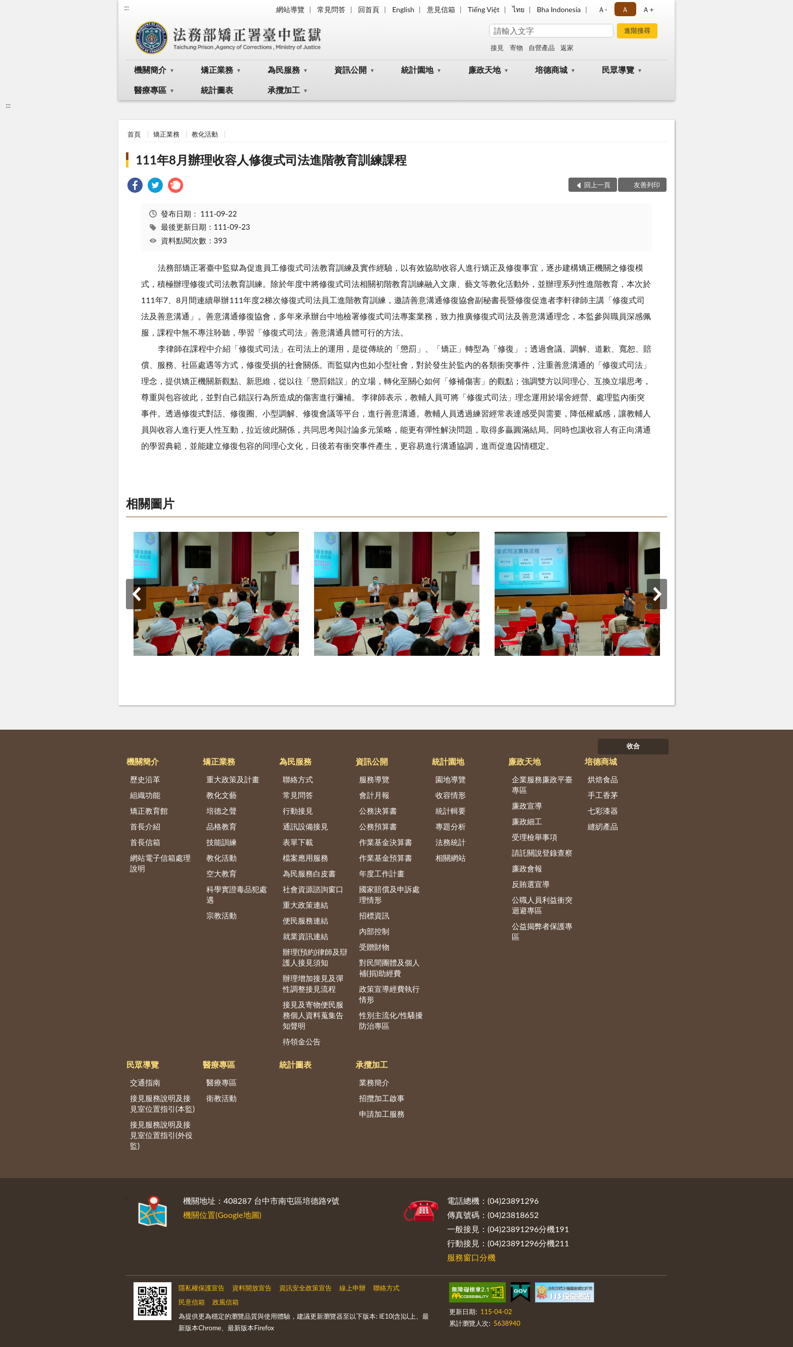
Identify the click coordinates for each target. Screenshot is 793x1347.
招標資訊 (374, 915)
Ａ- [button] (602, 9)
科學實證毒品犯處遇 (236, 894)
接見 (497, 48)
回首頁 (368, 9)
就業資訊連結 (305, 936)
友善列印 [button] (647, 185)
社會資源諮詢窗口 (313, 889)
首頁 (134, 134)
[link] (135, 186)
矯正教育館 (149, 810)
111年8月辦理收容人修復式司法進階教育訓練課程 (271, 159)
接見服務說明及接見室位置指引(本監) (162, 1103)
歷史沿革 (145, 779)
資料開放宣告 (252, 1288)
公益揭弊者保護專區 (542, 931)
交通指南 (145, 1082)
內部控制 (374, 931)
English (403, 9)
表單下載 (298, 842)
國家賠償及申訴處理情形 (389, 894)
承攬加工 (284, 90)
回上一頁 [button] (597, 185)
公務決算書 (378, 810)
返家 (567, 48)
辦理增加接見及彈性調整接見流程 (313, 983)
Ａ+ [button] (647, 9)
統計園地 (417, 69)
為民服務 (284, 69)
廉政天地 (484, 69)
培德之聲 (221, 810)
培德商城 (551, 69)
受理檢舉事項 (534, 836)
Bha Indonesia (559, 9)
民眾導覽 (618, 69)
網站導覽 (290, 9)
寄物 (516, 48)
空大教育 (221, 873)
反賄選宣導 (531, 884)
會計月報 (374, 794)
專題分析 (450, 826)
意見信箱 (441, 9)
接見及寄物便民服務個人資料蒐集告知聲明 (313, 1015)
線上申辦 (352, 1288)
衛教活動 (221, 1098)
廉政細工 (527, 821)
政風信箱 (225, 1302)
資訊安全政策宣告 (305, 1288)
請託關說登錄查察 (542, 852)
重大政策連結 (305, 904)
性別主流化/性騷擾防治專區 (391, 1020)
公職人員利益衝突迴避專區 (542, 905)
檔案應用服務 (305, 857)
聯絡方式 (298, 779)
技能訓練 (221, 842)
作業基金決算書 (385, 842)
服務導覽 (374, 779)
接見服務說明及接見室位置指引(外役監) (161, 1135)
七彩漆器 (603, 810)
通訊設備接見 (305, 826)
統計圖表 (217, 90)
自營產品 (541, 48)
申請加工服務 (382, 1113)
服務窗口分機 (471, 1257)
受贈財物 (374, 946)
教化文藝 (221, 794)
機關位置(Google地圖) (222, 1214)
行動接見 (298, 810)
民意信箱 (192, 1302)
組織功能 (145, 794)
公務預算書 (378, 826)
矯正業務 (217, 69)
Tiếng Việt (484, 9)
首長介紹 (145, 826)
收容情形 (450, 794)
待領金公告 (302, 1041)
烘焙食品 (603, 779)
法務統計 (450, 842)
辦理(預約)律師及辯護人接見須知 (315, 957)
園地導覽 (450, 779)
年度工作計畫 (382, 873)
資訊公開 (350, 69)
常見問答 (331, 9)
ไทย (518, 9)
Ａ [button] (625, 9)
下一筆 (657, 594)
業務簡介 (374, 1082)
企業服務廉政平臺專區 (542, 784)
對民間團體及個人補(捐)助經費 (389, 968)
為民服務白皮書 (309, 873)
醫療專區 (150, 90)
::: (126, 8)
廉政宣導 (527, 805)
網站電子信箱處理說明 (160, 863)
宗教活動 (221, 915)
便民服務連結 (305, 920)
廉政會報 (527, 868)
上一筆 (136, 594)
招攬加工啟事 (382, 1098)
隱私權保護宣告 (202, 1288)
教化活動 (205, 134)
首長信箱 (145, 842)
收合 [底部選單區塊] (633, 746)
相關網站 (450, 857)
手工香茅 (603, 794)
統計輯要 (450, 810)
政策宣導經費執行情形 (389, 994)
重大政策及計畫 (232, 779)
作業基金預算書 (385, 857)
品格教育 (221, 826)
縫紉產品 (603, 826)
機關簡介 (150, 69)
